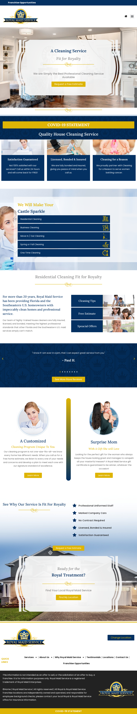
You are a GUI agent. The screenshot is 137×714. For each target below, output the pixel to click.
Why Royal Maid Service (69, 657)
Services (30, 657)
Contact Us (122, 657)
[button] (132, 16)
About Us (46, 657)
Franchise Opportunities (22, 2)
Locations (108, 657)
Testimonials (94, 657)
